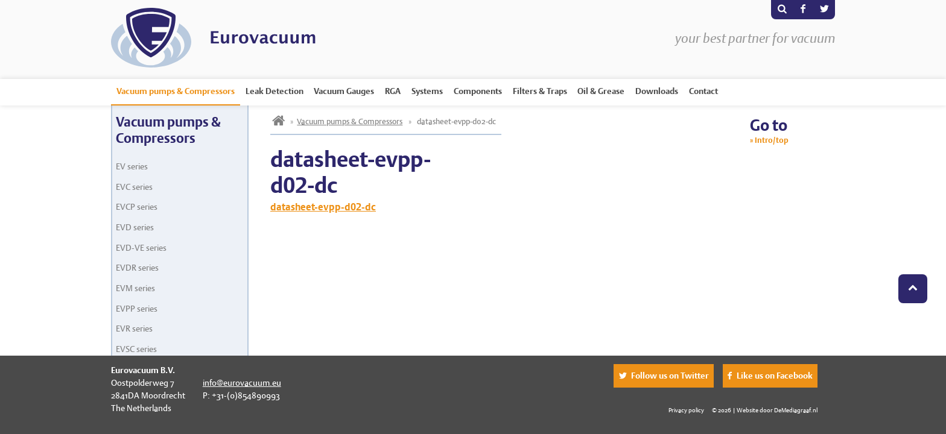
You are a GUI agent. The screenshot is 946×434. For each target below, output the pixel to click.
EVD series (135, 227)
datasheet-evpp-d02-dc (323, 207)
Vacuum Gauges (344, 91)
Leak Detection (274, 91)
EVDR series (137, 267)
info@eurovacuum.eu (242, 382)
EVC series (134, 186)
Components (478, 91)
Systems (427, 91)
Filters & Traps (540, 91)
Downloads (656, 91)
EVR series (134, 328)
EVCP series (136, 206)
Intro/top (772, 140)
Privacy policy (686, 410)
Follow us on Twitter (670, 375)
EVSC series (136, 349)
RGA (393, 91)
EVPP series (136, 308)
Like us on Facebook (775, 375)
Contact (703, 91)
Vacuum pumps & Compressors (175, 91)
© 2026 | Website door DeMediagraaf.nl (764, 410)
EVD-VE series (141, 247)
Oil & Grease (600, 91)
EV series (132, 166)
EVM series (135, 288)
